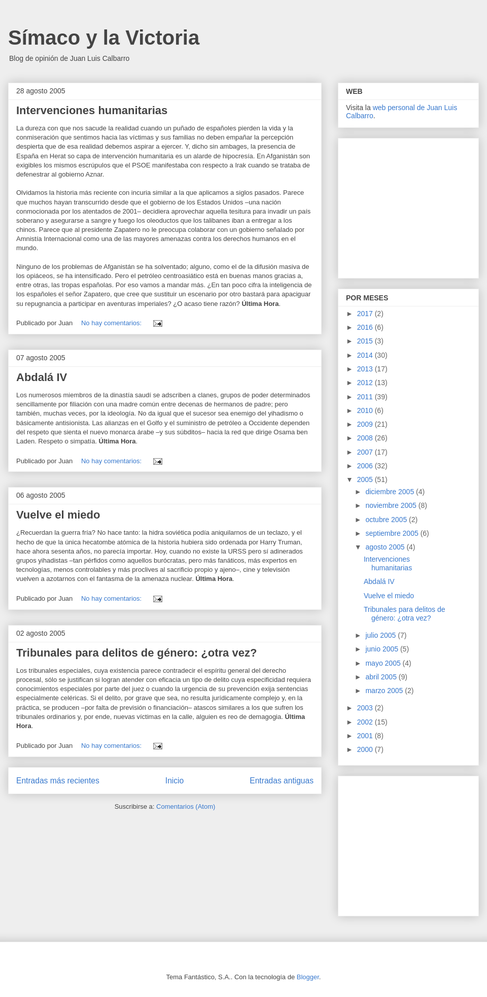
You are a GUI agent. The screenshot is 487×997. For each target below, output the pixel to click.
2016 (366, 327)
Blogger (308, 977)
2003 (366, 708)
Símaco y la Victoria (103, 37)
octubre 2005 (387, 519)
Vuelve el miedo (58, 514)
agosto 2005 (385, 547)
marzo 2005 (385, 690)
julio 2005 (381, 635)
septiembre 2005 (392, 533)
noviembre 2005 (391, 505)
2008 (366, 438)
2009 (366, 424)
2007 (366, 452)
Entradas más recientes (57, 780)
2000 (366, 749)
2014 (366, 355)
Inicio (174, 780)
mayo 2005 (383, 663)
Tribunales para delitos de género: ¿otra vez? (136, 652)
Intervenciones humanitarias (91, 110)
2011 (366, 397)
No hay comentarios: (112, 323)
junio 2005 (382, 649)
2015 (366, 341)
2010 (366, 410)
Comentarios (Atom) (185, 806)
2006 (366, 466)
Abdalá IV (41, 377)
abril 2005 (381, 677)
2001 (366, 736)
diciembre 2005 (390, 492)
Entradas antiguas (282, 780)
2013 (366, 369)
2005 (366, 479)
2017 (366, 314)
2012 (366, 383)
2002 (366, 722)
